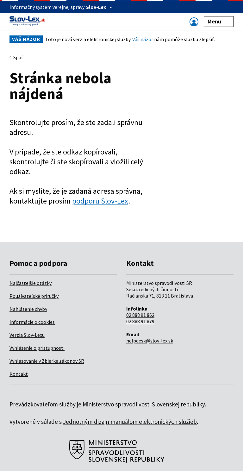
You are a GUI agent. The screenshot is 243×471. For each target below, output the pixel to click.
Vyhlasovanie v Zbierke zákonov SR (46, 361)
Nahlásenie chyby (28, 309)
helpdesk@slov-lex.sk (149, 340)
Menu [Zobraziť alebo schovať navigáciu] (219, 21)
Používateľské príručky (34, 296)
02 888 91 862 (140, 315)
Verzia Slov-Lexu (27, 335)
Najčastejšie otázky (30, 283)
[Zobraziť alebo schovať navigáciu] (194, 22)
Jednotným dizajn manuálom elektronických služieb (130, 421)
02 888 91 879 (140, 321)
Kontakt (18, 374)
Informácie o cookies (32, 322)
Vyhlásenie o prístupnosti (37, 348)
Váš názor (142, 39)
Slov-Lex (99, 7)
